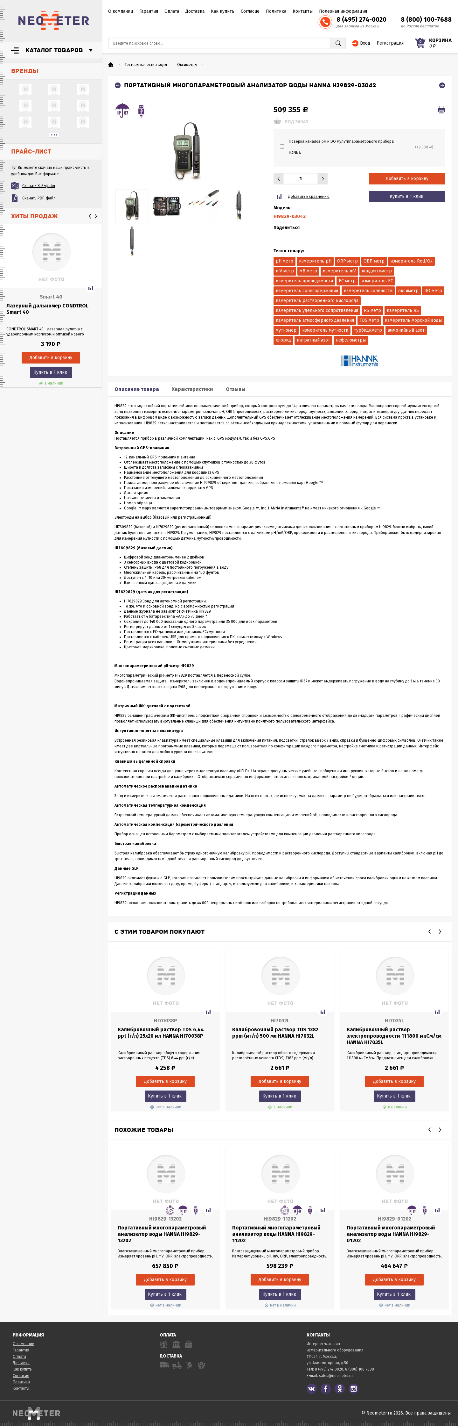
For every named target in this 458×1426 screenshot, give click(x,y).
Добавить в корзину (407, 178)
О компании (120, 11)
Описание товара (136, 389)
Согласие (250, 11)
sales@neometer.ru (336, 1375)
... (54, 135)
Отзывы (235, 389)
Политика (276, 11)
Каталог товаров (54, 50)
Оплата (171, 11)
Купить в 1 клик (50, 372)
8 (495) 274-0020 (361, 19)
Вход (365, 43)
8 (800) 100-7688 (426, 19)
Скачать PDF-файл (39, 198)
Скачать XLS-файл (38, 186)
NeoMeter (53, 20)
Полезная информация (343, 11)
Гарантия (148, 11)
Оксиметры (187, 64)
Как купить (222, 11)
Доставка (195, 11)
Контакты (303, 11)
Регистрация (390, 43)
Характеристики (192, 389)
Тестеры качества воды (146, 64)
